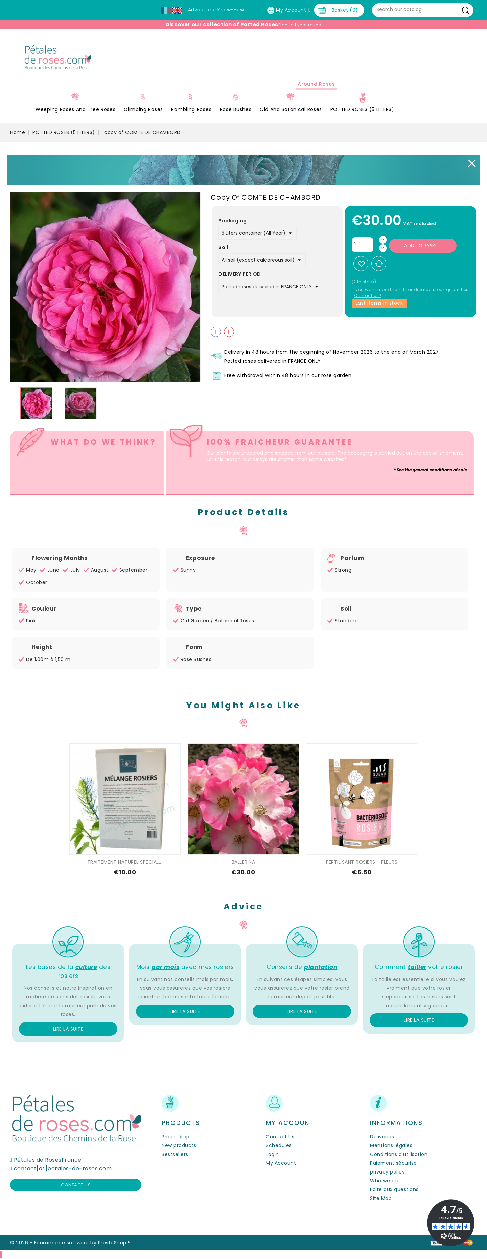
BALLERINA (243, 862)
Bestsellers (175, 1154)
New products (179, 1145)
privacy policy (387, 1171)
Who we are (385, 1180)
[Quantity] (362, 244)
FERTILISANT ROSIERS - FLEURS (361, 862)
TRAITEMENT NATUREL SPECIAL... (125, 862)
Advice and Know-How (216, 9)
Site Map (381, 1198)
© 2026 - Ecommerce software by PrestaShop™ (70, 1242)
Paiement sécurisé (393, 1163)
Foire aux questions (394, 1189)
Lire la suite (68, 1029)
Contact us (76, 1185)
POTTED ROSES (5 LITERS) (362, 109)
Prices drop (176, 1136)
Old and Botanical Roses (291, 109)
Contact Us (280, 1136)
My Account (281, 1163)
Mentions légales (391, 1145)
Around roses (316, 84)
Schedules (279, 1145)
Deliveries (382, 1136)
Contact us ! (367, 295)
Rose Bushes (236, 109)
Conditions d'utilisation (398, 1154)
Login (272, 1154)
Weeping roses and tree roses (76, 109)
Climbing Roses (143, 109)
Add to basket (422, 245)
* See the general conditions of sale (430, 470)
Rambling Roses (191, 109)
